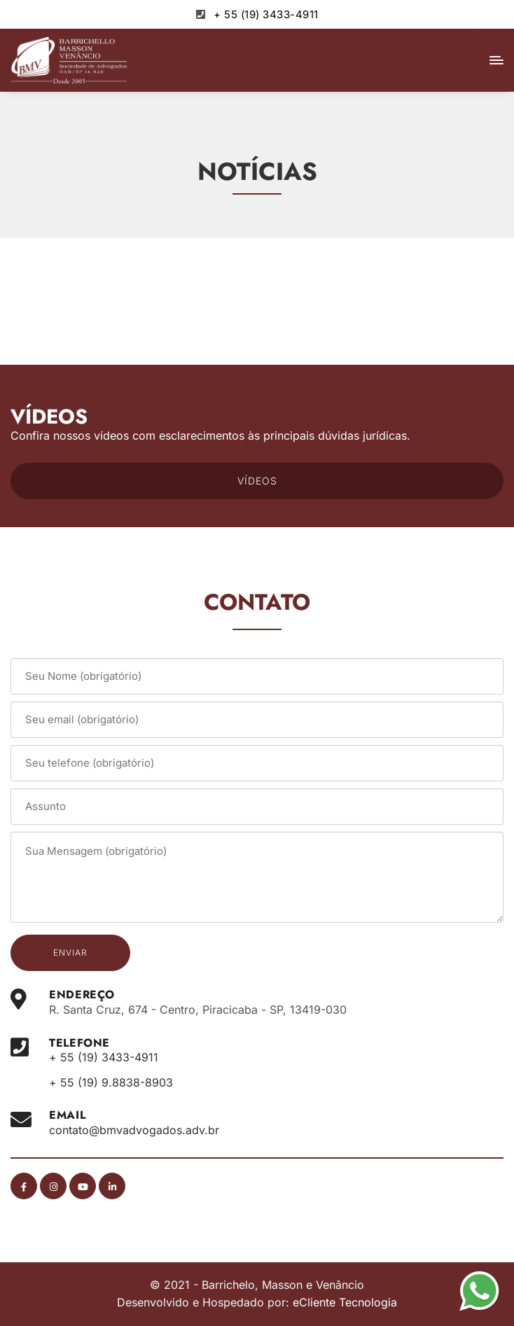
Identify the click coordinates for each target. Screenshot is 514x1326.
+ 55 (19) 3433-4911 (266, 14)
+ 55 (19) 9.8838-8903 (111, 1082)
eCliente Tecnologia (345, 1302)
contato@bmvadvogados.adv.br (134, 1130)
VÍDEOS (257, 481)
